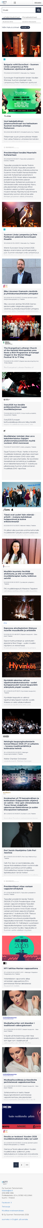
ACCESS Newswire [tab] (29, 22)
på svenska (23, 1219)
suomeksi (6, 1219)
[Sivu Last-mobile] (27, 1165)
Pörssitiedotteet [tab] (29, 17)
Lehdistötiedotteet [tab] (11, 17)
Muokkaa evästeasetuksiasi (13, 1211)
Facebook (6, 1203)
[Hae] (19, 10)
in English (14, 1219)
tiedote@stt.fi (7, 1191)
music (25, 27)
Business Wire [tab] (8, 22)
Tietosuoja (6, 1207)
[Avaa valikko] (15, 2)
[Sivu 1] (16, 1165)
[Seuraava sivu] (21, 1165)
